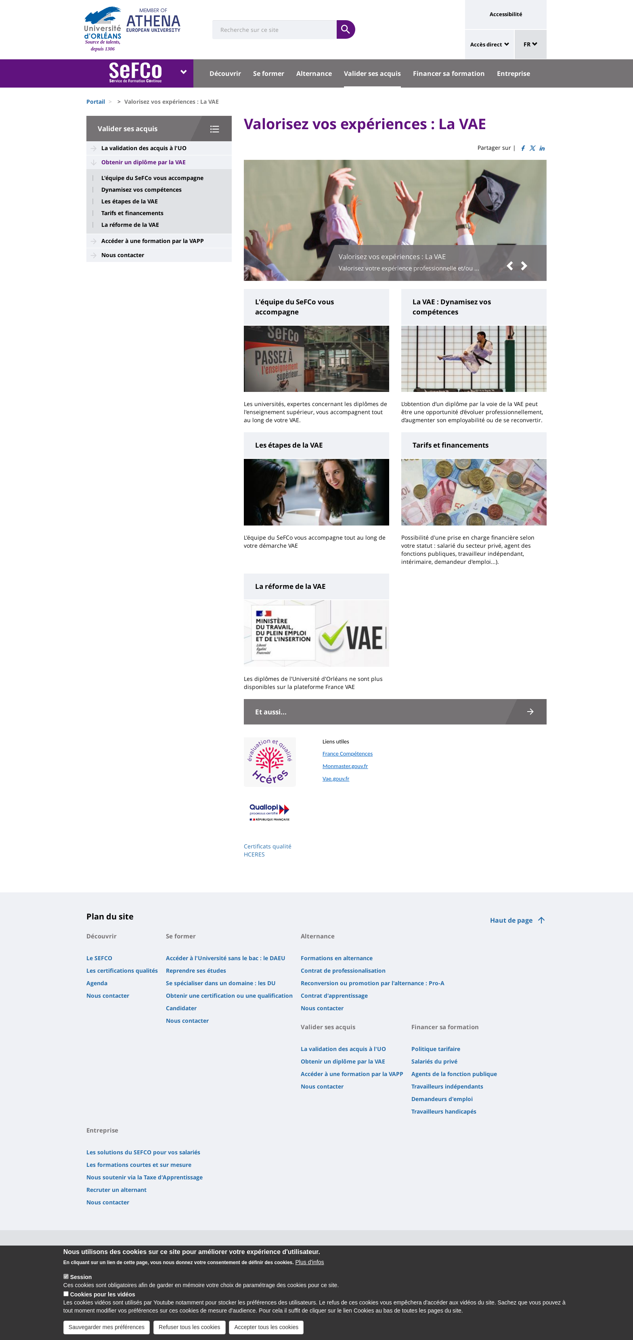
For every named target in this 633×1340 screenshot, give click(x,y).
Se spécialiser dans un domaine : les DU (221, 983)
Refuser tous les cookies (189, 1332)
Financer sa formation (449, 73)
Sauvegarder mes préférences (107, 1332)
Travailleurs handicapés (443, 1111)
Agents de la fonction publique (454, 1074)
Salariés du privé (434, 1061)
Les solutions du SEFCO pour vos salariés (143, 1152)
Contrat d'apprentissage (334, 995)
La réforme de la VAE (130, 225)
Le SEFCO (99, 958)
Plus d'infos (309, 1267)
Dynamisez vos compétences (141, 190)
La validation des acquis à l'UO (144, 148)
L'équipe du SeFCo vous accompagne (152, 178)
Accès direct (486, 44)
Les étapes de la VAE (129, 201)
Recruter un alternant (116, 1189)
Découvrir (225, 73)
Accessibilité (506, 14)
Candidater (181, 1008)
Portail (95, 101)
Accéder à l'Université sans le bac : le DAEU (225, 958)
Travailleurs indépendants (447, 1086)
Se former (268, 73)
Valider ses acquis (372, 73)
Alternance (314, 73)
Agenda (96, 983)
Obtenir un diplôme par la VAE (143, 162)
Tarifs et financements (132, 213)
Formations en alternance (337, 958)
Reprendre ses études (196, 970)
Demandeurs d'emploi (442, 1099)
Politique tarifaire (435, 1049)
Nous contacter (122, 255)
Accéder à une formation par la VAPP (152, 241)
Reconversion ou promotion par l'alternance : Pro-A (372, 983)
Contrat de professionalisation (343, 970)
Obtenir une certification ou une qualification (229, 995)
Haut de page (511, 920)
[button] (511, 266)
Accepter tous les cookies (266, 1332)
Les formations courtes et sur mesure (138, 1164)
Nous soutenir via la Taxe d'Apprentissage (144, 1177)
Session (81, 1282)
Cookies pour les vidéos (102, 1299)
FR (531, 44)
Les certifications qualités (122, 970)
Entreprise (513, 73)
